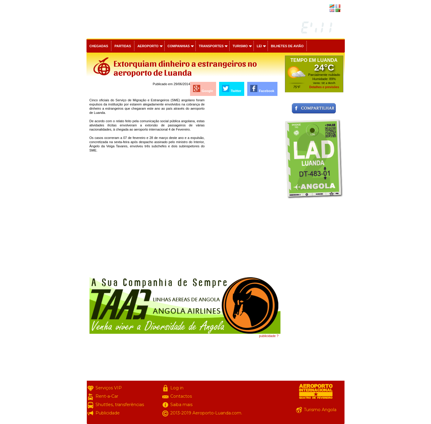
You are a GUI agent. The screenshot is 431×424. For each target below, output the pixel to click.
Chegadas (98, 46)
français (322, 6)
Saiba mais (181, 404)
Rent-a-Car (106, 396)
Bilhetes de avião (287, 46)
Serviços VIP (108, 388)
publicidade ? (269, 336)
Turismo (240, 46)
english (323, 11)
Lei (259, 46)
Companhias (179, 46)
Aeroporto (148, 46)
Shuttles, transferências (119, 404)
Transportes (211, 46)
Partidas (122, 46)
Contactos (181, 396)
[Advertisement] (243, 187)
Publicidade (107, 413)
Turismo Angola (320, 409)
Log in (176, 388)
